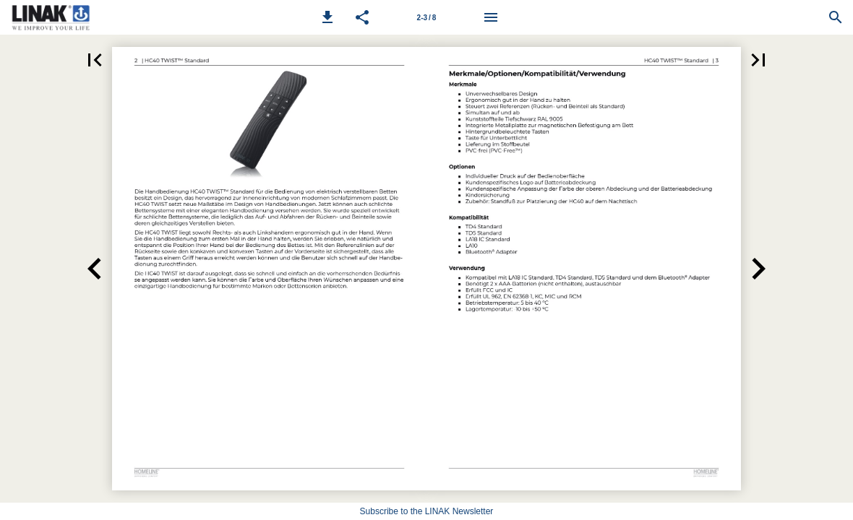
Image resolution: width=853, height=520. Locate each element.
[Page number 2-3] (426, 17)
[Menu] (490, 17)
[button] (327, 17)
